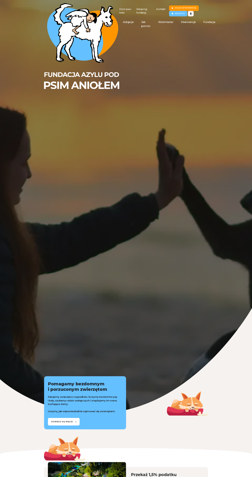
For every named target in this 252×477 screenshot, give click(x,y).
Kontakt (160, 9)
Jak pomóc (146, 24)
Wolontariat (165, 22)
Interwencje (188, 22)
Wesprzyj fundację (141, 11)
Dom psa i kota (125, 11)
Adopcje (128, 22)
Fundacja (209, 22)
